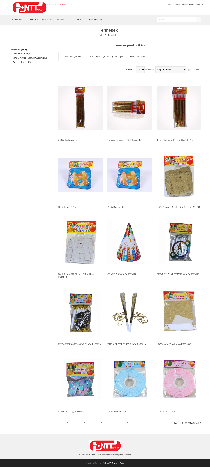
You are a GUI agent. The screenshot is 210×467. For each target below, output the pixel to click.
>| (127, 422)
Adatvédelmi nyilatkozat (184, 5)
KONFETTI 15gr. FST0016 (71, 411)
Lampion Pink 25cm (166, 411)
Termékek (112, 35)
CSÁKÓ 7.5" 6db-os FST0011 (121, 274)
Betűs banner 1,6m (67, 207)
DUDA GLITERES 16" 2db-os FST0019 (126, 344)
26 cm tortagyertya (67, 140)
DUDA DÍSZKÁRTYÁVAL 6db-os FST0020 (79, 344)
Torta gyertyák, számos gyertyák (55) (30, 58)
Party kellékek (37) (21, 62)
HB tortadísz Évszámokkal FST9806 (174, 344)
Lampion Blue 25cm (116, 411)
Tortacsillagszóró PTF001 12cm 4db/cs (125, 140)
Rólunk (170, 5)
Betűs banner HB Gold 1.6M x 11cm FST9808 (178, 207)
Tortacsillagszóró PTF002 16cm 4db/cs (175, 140)
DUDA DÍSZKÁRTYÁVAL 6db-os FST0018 (178, 274)
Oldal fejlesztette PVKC (114, 463)
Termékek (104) (18, 49)
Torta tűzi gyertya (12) (23, 54)
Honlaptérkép (125, 454)
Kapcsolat (199, 5)
